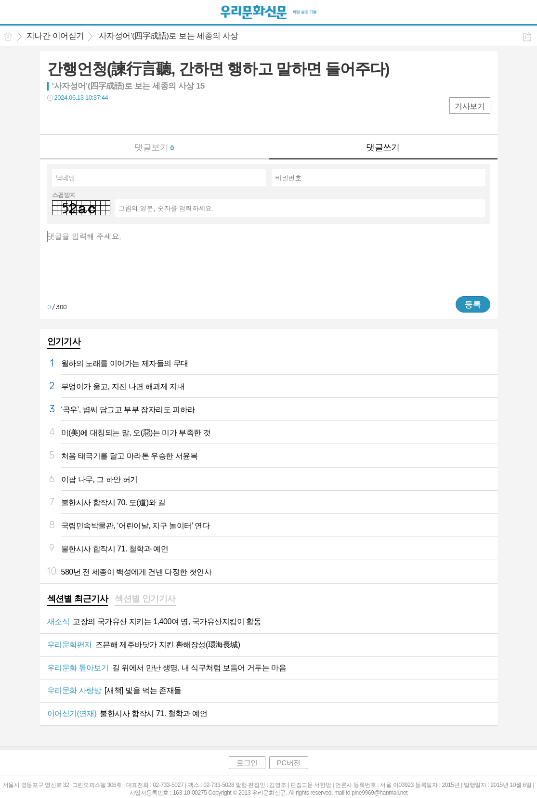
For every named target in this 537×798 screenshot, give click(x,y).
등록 (473, 304)
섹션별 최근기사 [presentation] (77, 598)
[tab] (78, 599)
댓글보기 (154, 147)
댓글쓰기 (383, 147)
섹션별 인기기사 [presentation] (145, 598)
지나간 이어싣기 (55, 35)
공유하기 (527, 36)
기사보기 (470, 106)
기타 (113, 117)
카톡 (94, 117)
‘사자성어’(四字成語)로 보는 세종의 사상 (167, 35)
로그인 (247, 763)
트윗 (74, 117)
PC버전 (289, 763)
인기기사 (64, 341)
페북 (55, 117)
